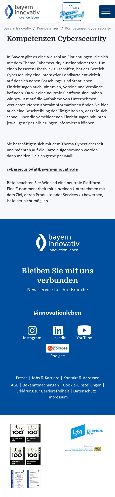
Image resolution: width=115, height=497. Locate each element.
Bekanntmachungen (41, 385)
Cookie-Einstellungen (82, 385)
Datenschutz (85, 391)
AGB (15, 385)
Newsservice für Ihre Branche (57, 289)
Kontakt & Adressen (81, 378)
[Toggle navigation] (107, 11)
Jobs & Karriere (46, 378)
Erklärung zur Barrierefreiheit (43, 391)
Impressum (58, 397)
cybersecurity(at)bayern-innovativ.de (42, 169)
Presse (22, 378)
